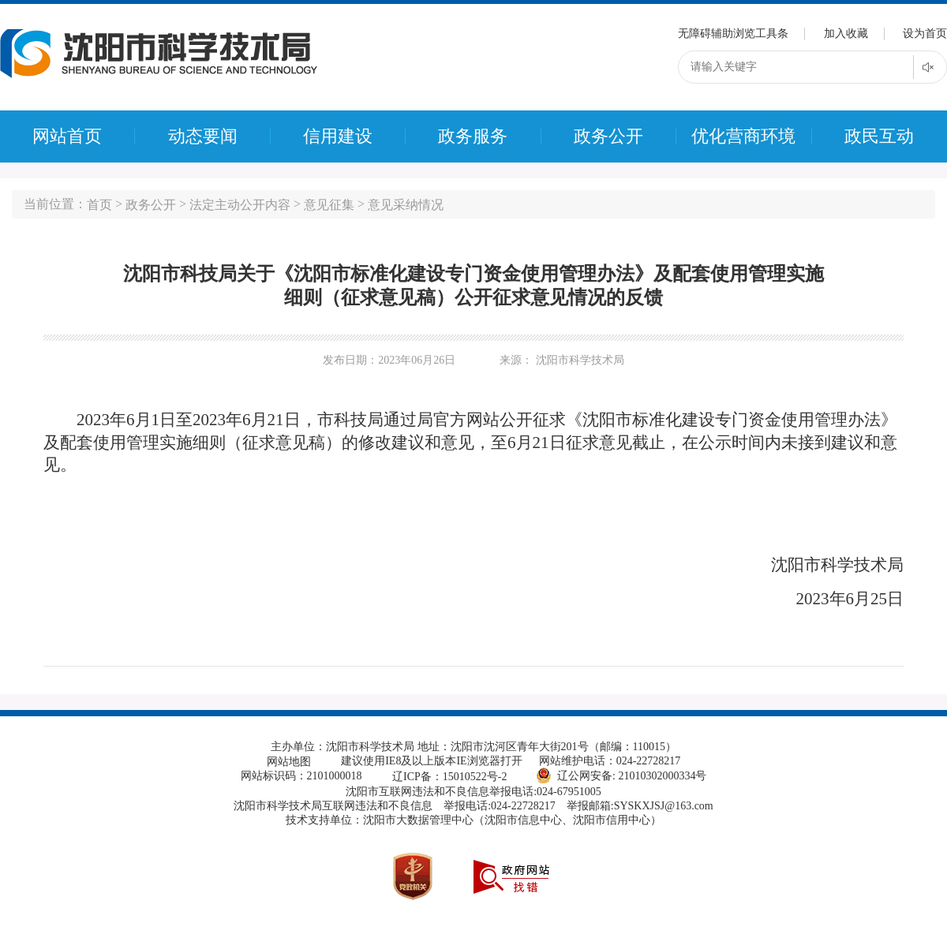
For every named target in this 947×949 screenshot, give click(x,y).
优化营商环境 (743, 136)
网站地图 (289, 762)
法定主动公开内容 (239, 204)
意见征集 (329, 204)
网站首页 (67, 136)
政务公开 (608, 136)
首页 (99, 204)
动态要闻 (203, 136)
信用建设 (337, 136)
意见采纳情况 (406, 204)
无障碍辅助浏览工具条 (733, 33)
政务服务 (472, 136)
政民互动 (879, 136)
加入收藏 (846, 33)
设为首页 (925, 33)
